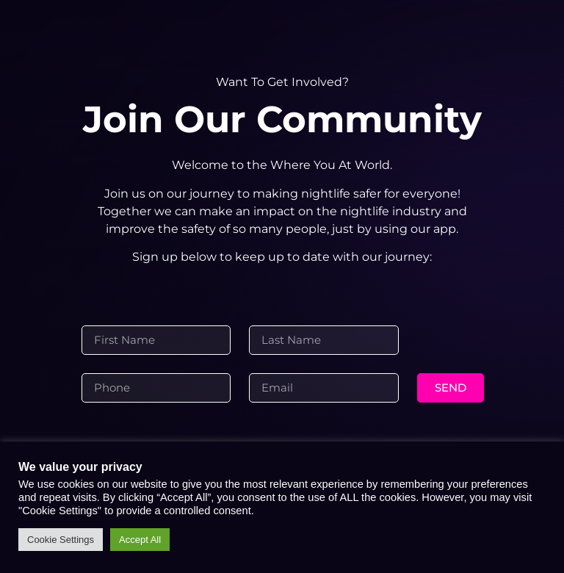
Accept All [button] (140, 539)
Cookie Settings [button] (60, 539)
